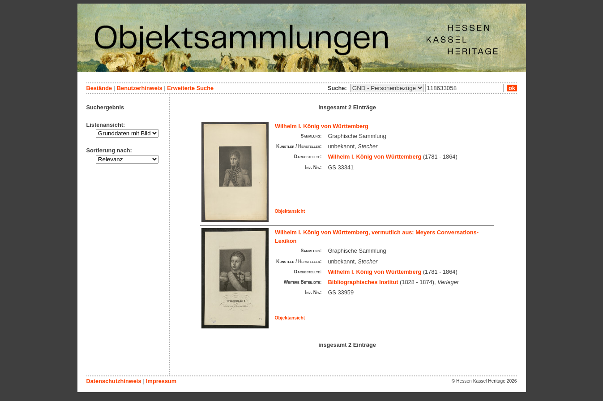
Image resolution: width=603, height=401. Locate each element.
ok (512, 88)
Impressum (161, 381)
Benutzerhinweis (140, 88)
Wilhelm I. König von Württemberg (321, 126)
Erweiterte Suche (190, 88)
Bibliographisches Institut (363, 282)
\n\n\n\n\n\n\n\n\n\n (387, 88)
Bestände (99, 88)
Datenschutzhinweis (113, 381)
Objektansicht (290, 211)
